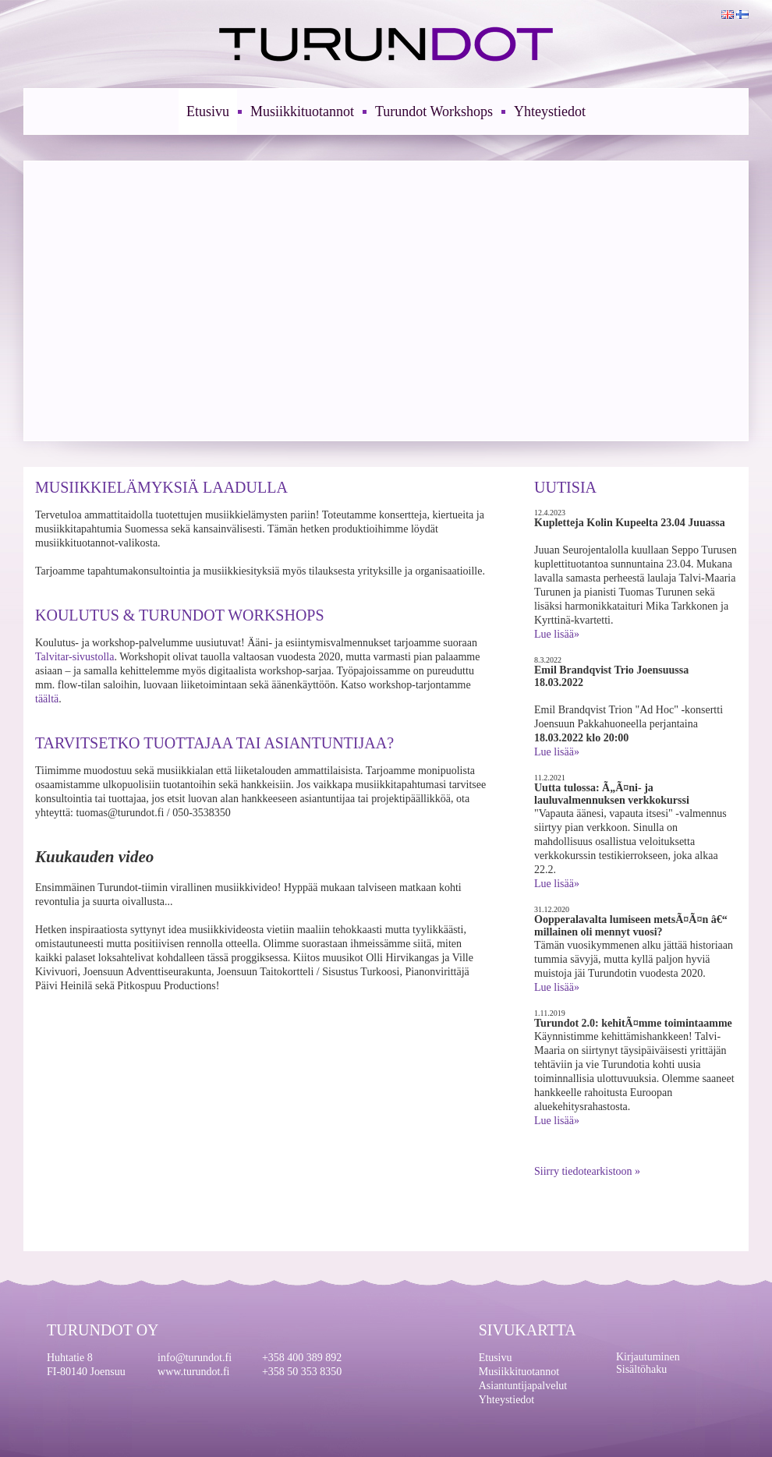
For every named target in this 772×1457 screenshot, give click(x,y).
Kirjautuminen (648, 1357)
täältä (46, 699)
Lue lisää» (556, 634)
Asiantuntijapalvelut (523, 1386)
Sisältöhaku (641, 1369)
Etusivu (207, 111)
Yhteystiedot (550, 111)
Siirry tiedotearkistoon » (587, 1171)
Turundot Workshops (434, 111)
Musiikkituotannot (302, 111)
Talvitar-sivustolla (74, 657)
